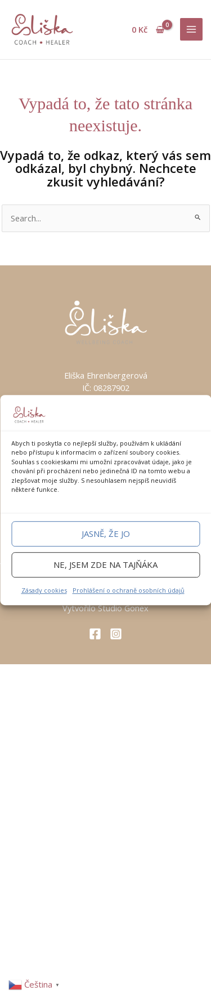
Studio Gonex (123, 608)
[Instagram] (116, 634)
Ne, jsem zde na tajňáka (105, 564)
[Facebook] (95, 634)
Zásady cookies (44, 590)
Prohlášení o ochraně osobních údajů (129, 590)
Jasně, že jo (106, 533)
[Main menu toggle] (191, 29)
